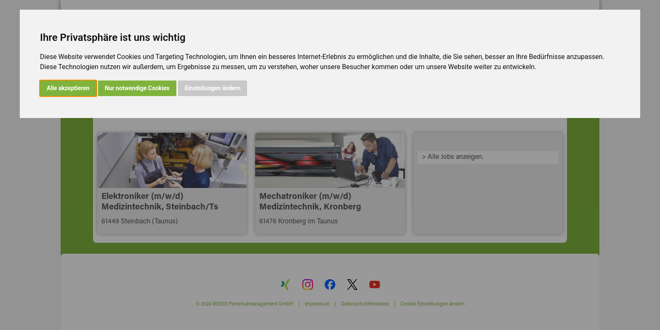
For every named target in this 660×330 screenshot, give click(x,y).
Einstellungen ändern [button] (213, 88)
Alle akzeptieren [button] (68, 88)
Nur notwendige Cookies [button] (137, 88)
